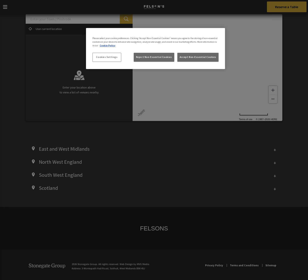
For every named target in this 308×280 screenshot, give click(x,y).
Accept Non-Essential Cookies (198, 57)
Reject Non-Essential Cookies (154, 57)
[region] (155, 48)
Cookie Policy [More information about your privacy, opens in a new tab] (107, 45)
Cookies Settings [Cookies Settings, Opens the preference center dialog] (106, 57)
